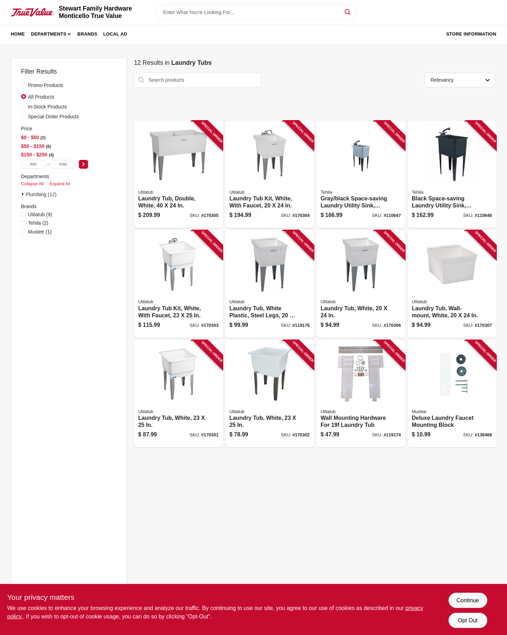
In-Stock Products (47, 106)
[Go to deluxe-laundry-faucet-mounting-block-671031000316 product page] (452, 394)
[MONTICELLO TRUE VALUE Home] (32, 12)
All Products (41, 97)
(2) (38, 223)
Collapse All (32, 183)
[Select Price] (83, 164)
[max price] (63, 164)
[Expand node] (23, 194)
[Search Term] (256, 12)
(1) (40, 232)
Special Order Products (53, 116)
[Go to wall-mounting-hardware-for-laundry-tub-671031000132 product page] (361, 394)
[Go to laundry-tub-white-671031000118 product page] (269, 394)
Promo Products (45, 85)
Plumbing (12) (41, 194)
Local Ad (115, 34)
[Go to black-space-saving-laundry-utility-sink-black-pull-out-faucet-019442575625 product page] (452, 174)
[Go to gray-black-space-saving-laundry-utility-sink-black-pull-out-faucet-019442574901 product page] (361, 174)
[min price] (33, 164)
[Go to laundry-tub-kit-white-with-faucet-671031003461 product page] (269, 174)
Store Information (471, 34)
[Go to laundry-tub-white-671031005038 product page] (178, 394)
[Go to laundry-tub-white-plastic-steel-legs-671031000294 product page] (269, 284)
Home (18, 34)
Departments (48, 34)
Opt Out (467, 620)
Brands (87, 34)
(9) (40, 214)
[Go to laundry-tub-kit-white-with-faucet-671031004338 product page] (178, 284)
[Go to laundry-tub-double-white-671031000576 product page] (178, 174)
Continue (467, 600)
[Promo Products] (23, 84)
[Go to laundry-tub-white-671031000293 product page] (361, 284)
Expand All (60, 183)
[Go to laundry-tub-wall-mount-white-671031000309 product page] (452, 284)
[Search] (348, 12)
